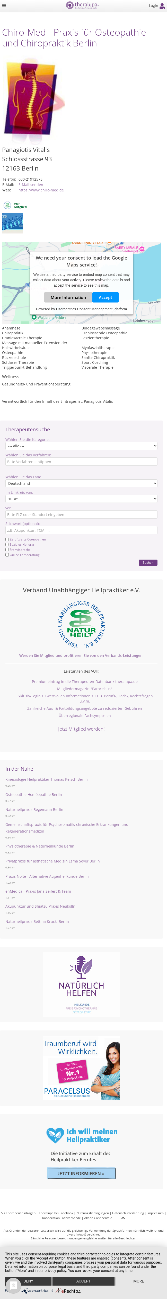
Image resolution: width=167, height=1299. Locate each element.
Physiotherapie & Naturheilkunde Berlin (39, 846)
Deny (28, 1281)
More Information (68, 297)
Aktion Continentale (98, 1218)
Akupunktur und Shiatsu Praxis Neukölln (40, 906)
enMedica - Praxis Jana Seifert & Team (38, 891)
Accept (105, 297)
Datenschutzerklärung (128, 1213)
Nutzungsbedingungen (92, 1213)
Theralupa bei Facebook (56, 1213)
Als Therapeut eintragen (18, 1213)
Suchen (148, 562)
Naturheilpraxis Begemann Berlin (34, 809)
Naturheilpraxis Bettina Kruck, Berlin (37, 921)
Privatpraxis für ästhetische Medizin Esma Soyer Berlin (52, 861)
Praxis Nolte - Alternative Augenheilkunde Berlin (47, 876)
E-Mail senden (31, 184)
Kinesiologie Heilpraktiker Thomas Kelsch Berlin (46, 779)
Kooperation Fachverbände (61, 1218)
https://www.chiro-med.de (41, 190)
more (138, 1281)
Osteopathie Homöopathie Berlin (33, 794)
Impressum (155, 1213)
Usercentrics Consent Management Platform (91, 309)
